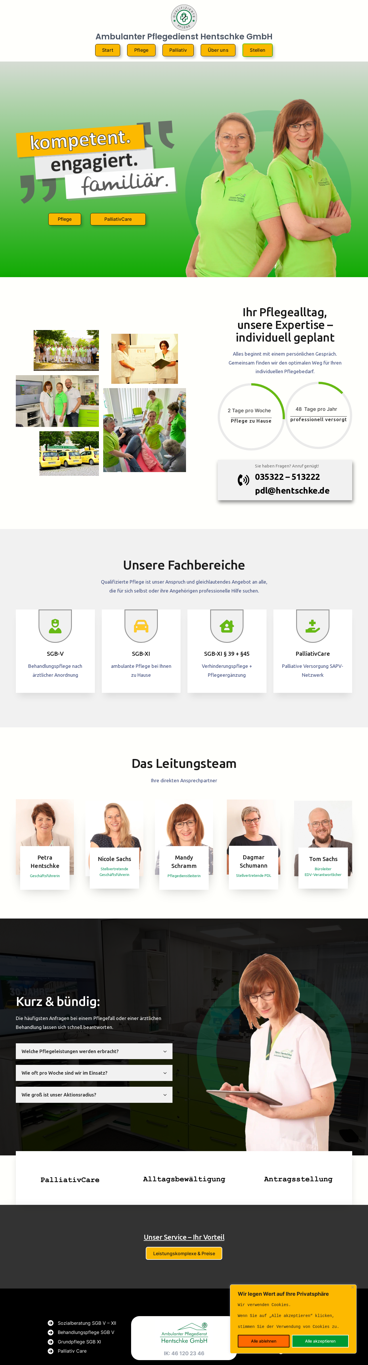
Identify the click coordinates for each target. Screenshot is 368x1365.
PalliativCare (118, 219)
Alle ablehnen (263, 1341)
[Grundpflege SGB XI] (74, 1342)
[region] (293, 1319)
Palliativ (178, 50)
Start (107, 50)
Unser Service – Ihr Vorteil (184, 1237)
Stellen (257, 50)
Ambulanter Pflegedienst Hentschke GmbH (184, 36)
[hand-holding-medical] (312, 626)
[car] (141, 626)
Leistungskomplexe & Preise (184, 1253)
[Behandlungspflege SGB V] (81, 1332)
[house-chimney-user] (227, 626)
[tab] (94, 1051)
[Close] (352, 1287)
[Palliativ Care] (67, 1351)
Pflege (141, 50)
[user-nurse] (55, 626)
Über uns (218, 50)
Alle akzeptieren (320, 1341)
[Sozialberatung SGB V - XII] (82, 1323)
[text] (293, 1315)
